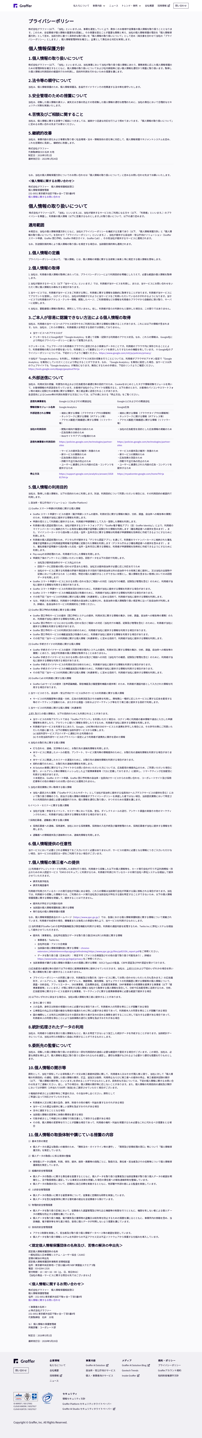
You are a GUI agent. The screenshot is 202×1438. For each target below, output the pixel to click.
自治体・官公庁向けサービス (100, 1370)
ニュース (113, 5)
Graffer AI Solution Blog (136, 1365)
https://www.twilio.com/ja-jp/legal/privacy (60, 958)
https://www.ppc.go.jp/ (86, 917)
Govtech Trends (130, 1370)
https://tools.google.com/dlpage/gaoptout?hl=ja (53, 368)
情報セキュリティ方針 (74, 1398)
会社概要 (149, 5)
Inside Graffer (131, 1375)
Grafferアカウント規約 (169, 1370)
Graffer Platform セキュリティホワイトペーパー (87, 1403)
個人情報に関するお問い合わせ (44, 196)
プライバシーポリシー (169, 1365)
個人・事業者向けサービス (99, 1375)
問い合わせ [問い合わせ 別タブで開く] (181, 5)
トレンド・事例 (129, 5)
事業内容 (97, 5)
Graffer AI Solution (97, 1365)
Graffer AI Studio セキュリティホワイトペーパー (89, 1408)
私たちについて (81, 5)
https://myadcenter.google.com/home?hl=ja (140, 473)
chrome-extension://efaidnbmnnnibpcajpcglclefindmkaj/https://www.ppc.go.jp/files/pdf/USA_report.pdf (89, 949)
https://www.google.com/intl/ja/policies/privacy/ (125, 352)
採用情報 (163, 5)
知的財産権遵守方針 (168, 1375)
